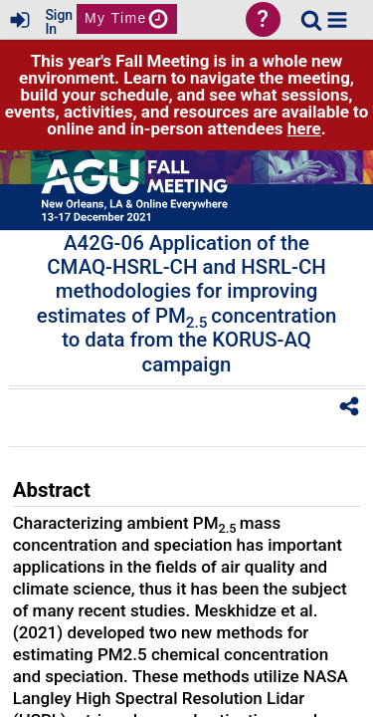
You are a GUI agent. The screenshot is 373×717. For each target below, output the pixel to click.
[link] (311, 20)
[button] (337, 20)
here (304, 128)
